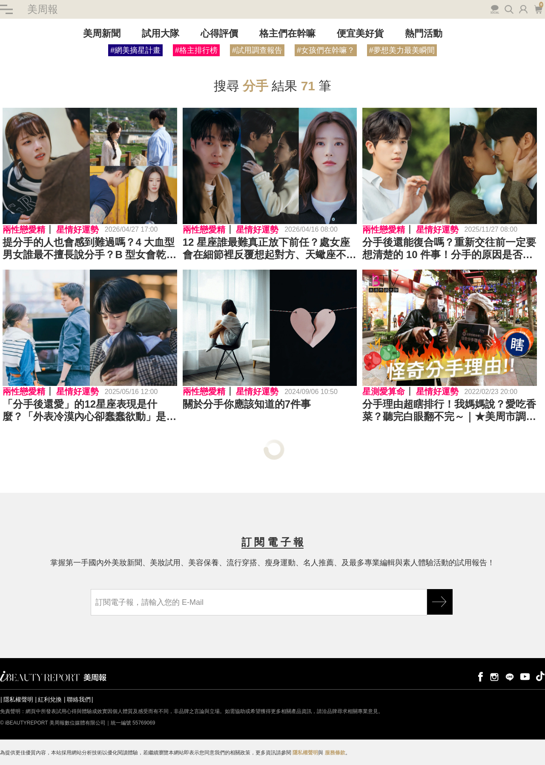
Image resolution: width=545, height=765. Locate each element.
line (509, 676)
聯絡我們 (79, 699)
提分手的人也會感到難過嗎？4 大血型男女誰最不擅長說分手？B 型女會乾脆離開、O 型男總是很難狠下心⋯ (89, 248)
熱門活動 (423, 33)
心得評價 (219, 33)
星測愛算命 (383, 391)
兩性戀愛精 (24, 229)
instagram (494, 676)
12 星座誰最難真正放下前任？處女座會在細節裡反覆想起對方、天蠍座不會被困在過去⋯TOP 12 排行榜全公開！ (269, 248)
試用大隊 (160, 33)
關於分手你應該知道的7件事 (247, 404)
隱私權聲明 (18, 699)
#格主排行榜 (196, 50)
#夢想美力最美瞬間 (402, 50)
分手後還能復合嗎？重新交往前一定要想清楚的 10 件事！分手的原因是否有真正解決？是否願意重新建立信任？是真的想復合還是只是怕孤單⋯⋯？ (449, 248)
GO (440, 602)
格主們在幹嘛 (287, 33)
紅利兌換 (50, 699)
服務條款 (335, 753)
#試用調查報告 (257, 50)
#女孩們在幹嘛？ (326, 50)
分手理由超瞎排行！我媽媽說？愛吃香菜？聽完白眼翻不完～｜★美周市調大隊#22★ (449, 410)
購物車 (538, 8)
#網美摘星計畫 (135, 50)
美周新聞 (101, 33)
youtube (525, 676)
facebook (479, 676)
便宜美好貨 (360, 33)
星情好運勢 (77, 229)
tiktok (540, 676)
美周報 (42, 9)
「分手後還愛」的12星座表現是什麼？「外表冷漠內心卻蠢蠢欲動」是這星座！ (89, 410)
